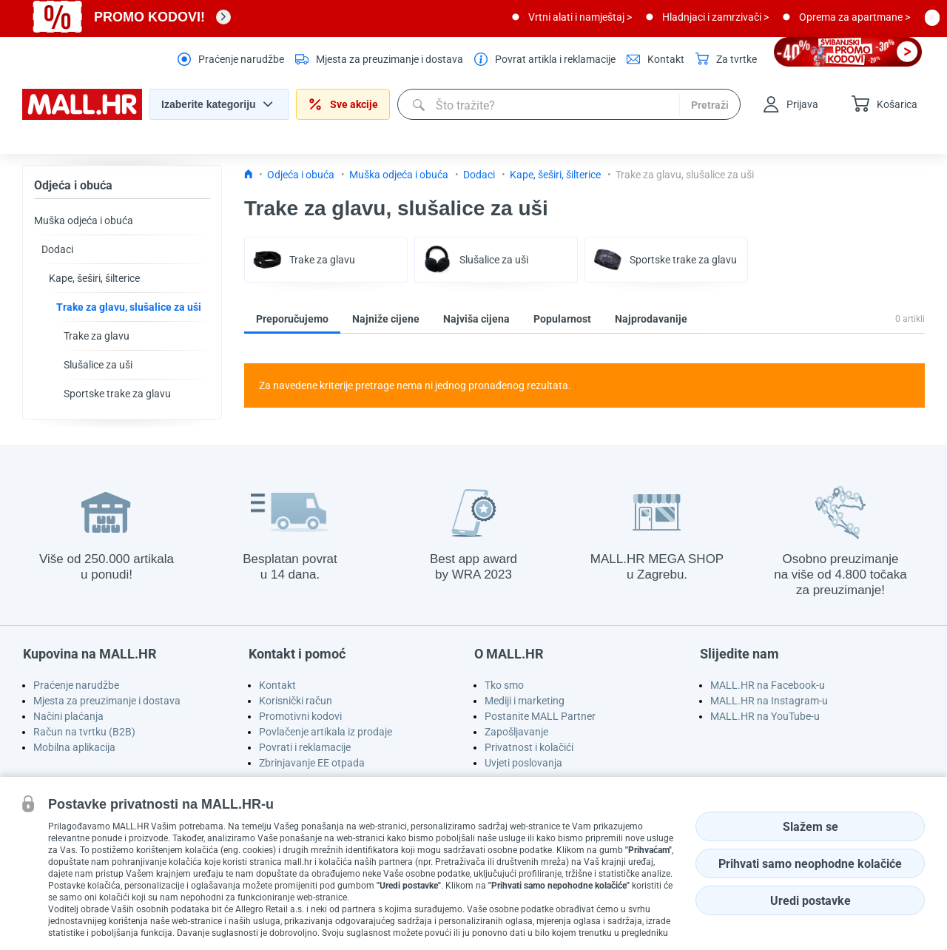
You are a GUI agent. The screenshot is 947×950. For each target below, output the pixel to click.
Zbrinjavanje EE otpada (312, 763)
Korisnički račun (295, 701)
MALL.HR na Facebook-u (767, 685)
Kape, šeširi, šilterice (94, 278)
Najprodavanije (651, 319)
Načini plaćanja (68, 716)
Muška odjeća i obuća (83, 220)
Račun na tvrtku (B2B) (84, 732)
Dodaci (57, 249)
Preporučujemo (292, 319)
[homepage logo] (82, 116)
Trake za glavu (96, 336)
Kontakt (277, 685)
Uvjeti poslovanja (523, 763)
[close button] (932, 17)
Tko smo (504, 685)
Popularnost (562, 319)
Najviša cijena (476, 319)
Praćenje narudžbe (76, 685)
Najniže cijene (385, 319)
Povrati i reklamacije (305, 747)
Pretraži (710, 105)
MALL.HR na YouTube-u (765, 716)
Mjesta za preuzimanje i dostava (107, 701)
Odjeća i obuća (73, 185)
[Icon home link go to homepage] (248, 175)
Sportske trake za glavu (117, 394)
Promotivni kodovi (300, 716)
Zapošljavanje (516, 732)
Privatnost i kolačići (529, 747)
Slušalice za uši (98, 365)
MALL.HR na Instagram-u (769, 701)
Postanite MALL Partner (540, 716)
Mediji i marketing (525, 701)
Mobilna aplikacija (74, 747)
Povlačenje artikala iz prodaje (325, 732)
